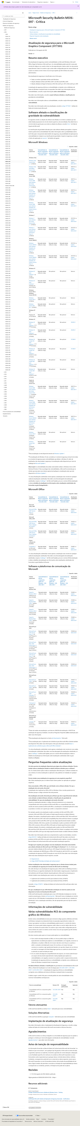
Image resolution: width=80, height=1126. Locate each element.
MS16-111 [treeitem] (7, 131)
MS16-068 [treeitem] (7, 225)
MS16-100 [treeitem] (7, 155)
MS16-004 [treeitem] (7, 363)
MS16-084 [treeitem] (7, 190)
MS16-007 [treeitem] (7, 356)
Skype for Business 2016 (32, 593)
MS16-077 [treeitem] (7, 205)
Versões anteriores (30, 1119)
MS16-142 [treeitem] (7, 62)
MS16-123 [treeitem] (7, 104)
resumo (44, 138)
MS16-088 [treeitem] (7, 181)
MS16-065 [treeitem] (7, 231)
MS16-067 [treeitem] (7, 227)
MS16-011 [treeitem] (7, 348)
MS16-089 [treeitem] (7, 179)
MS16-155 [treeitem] (7, 36)
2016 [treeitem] (6, 34)
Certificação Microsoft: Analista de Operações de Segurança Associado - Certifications (49, 1099)
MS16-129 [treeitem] (7, 91)
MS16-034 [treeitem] (7, 297)
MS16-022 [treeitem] (7, 324)
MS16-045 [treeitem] (7, 275)
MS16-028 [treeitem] (7, 310)
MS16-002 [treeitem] (7, 367)
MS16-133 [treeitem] (7, 82)
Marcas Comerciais (38, 1121)
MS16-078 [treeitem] (7, 203)
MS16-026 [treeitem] (7, 315)
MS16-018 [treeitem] (7, 332)
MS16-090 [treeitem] (7, 177)
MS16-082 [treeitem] (7, 194)
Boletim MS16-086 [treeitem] (9, 185)
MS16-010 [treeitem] (7, 350)
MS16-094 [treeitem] (7, 168)
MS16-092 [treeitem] (7, 172)
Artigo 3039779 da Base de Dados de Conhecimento (45, 861)
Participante (32, 703)
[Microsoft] (3, 2)
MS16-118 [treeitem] (7, 115)
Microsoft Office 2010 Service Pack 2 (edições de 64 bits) (33, 533)
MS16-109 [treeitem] (7, 135)
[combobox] (13, 16)
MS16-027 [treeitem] (7, 313)
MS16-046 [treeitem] (7, 273)
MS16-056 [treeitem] (7, 251)
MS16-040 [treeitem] (7, 284)
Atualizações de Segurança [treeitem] (9, 19)
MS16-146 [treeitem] (7, 56)
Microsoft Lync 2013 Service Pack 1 (32, 632)
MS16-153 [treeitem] (7, 41)
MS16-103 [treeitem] (7, 148)
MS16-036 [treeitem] (7, 293)
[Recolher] (23, 12)
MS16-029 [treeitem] (7, 308)
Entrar (76, 2)
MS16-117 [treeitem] (7, 117)
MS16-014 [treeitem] (7, 341)
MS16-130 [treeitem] (7, 89)
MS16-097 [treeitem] (7, 161)
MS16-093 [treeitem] (7, 170)
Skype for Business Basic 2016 (32, 601)
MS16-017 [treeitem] (7, 334)
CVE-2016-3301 (63, 968)
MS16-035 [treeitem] (7, 295)
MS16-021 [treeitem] (7, 326)
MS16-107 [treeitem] (7, 139)
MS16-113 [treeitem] (7, 126)
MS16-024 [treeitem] (7, 319)
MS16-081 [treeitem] (7, 196)
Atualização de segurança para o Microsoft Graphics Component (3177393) (47, 30)
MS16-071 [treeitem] (7, 218)
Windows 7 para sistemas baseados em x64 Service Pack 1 (32, 231)
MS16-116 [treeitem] (7, 120)
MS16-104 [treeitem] (7, 146)
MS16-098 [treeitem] (7, 159)
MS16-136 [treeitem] (7, 76)
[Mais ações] (76, 13)
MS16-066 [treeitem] (7, 229)
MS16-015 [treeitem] (7, 339)
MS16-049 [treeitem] (7, 267)
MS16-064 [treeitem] (7, 234)
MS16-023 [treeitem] (7, 321)
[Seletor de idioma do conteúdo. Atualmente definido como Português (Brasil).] (7, 1115)
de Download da (56, 738)
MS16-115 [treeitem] (7, 122)
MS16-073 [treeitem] (7, 214)
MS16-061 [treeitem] (7, 240)
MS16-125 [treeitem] (7, 100)
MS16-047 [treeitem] (7, 271)
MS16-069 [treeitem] (7, 223)
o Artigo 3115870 (37, 884)
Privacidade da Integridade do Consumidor (12, 1121)
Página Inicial (36, 12)
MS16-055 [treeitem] (7, 253)
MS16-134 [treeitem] (7, 80)
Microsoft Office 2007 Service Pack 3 (33, 511)
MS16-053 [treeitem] (7, 258)
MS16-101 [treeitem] (7, 152)
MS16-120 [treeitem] (7, 111)
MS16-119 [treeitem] (7, 113)
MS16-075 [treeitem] (7, 209)
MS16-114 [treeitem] (7, 124)
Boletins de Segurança (45, 12)
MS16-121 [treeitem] (7, 109)
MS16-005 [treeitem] (7, 361)
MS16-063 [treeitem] (7, 236)
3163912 (73, 322)
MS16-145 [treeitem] (7, 58)
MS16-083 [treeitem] (7, 192)
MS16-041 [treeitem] (7, 282)
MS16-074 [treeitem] (7, 212)
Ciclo (68, 124)
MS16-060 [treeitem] (7, 242)
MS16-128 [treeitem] (7, 93)
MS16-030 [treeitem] (7, 306)
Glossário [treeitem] (5, 416)
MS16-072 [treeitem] (7, 216)
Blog (37, 1119)
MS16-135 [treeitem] (7, 78)
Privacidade (50, 1119)
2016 (53, 12)
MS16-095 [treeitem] (7, 166)
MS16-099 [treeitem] (7, 157)
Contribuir (43, 1119)
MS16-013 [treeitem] (7, 343)
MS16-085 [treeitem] (7, 188)
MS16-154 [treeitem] (7, 38)
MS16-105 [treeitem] (7, 144)
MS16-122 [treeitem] (7, 106)
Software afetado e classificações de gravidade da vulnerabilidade (45, 34)
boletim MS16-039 (73, 511)
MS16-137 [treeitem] (7, 73)
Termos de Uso (28, 1121)
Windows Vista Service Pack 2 (32, 162)
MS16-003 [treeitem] (7, 365)
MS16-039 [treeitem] (7, 286)
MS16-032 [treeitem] (7, 302)
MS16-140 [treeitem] (7, 67)
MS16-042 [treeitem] (7, 280)
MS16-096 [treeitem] (7, 163)
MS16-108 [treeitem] (7, 137)
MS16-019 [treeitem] (7, 330)
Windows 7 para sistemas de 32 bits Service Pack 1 (32, 221)
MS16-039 (73, 632)
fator (49, 1008)
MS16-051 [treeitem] (7, 262)
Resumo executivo (34, 32)
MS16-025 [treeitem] (7, 317)
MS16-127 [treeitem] (7, 95)
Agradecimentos (32, 1040)
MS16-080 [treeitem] (7, 198)
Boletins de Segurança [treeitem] (9, 27)
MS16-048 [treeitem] (7, 269)
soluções (51, 1016)
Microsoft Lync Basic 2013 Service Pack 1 (32, 643)
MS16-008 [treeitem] (7, 354)
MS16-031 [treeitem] (7, 304)
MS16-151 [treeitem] (7, 45)
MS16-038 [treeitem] (7, 288)
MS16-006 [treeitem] (7, 359)
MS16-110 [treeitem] (7, 133)
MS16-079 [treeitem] (7, 201)
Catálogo (43, 481)
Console (31, 721)
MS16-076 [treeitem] (7, 207)
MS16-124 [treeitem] (7, 102)
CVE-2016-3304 (38, 970)
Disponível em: (35, 859)
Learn (29, 12)
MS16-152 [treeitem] (7, 43)
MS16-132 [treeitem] (7, 84)
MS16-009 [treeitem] (7, 352)
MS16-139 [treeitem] (7, 69)
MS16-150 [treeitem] (7, 47)
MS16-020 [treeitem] (7, 328)
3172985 (73, 339)
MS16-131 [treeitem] (7, 87)
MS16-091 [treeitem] (7, 174)
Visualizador (32, 546)
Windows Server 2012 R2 (32, 305)
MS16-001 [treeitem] (7, 370)
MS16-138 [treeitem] (7, 71)
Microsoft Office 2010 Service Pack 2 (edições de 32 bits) (33, 524)
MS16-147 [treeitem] (7, 54)
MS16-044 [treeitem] (7, 277)
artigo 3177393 (66, 106)
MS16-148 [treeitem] (7, 52)
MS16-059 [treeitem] (7, 245)
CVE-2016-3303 (55, 994)
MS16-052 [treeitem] (7, 260)
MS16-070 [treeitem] (7, 220)
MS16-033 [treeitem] (7, 299)
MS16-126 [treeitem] (7, 98)
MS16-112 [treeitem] (7, 128)
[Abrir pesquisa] (73, 2)
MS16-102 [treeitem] (7, 150)
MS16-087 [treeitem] (7, 183)
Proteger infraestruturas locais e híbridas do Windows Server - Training (45, 1092)
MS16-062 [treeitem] (7, 238)
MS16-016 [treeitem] (7, 337)
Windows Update (58, 453)
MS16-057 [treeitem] (7, 249)
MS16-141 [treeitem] (7, 65)
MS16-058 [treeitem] (7, 247)
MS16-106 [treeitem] (7, 141)
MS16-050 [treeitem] (7, 264)
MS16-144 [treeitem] (7, 60)
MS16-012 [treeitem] (7, 345)
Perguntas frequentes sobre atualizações (39, 36)
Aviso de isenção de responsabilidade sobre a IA (13, 1119)
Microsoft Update (39, 463)
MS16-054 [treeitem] (7, 256)
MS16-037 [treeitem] (7, 291)
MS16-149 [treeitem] (7, 49)
